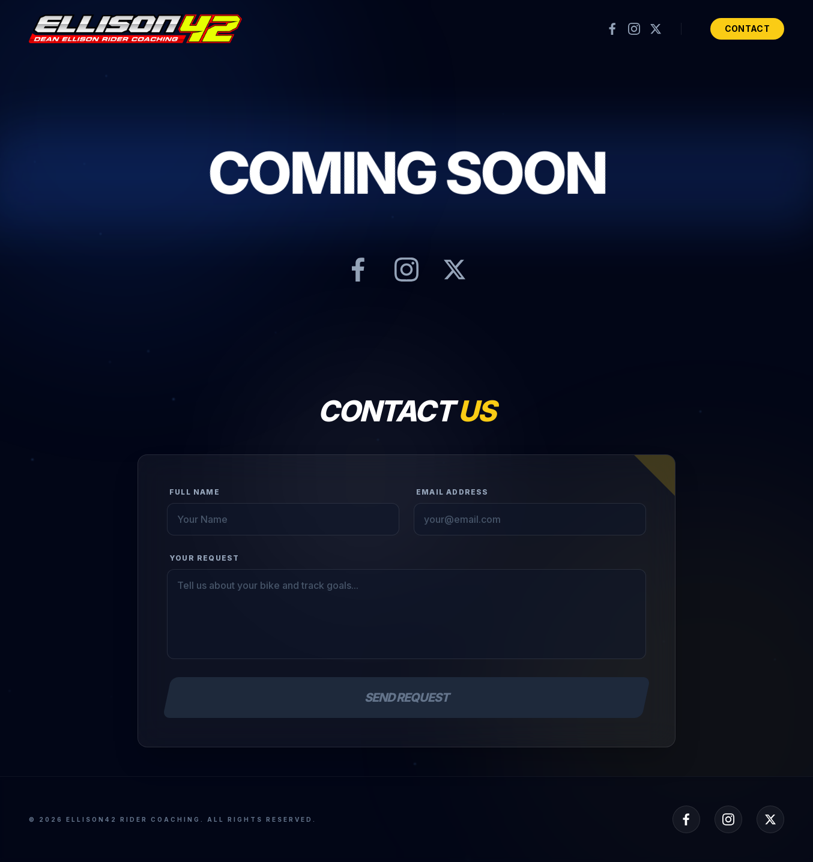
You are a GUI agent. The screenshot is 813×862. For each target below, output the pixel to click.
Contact (747, 28)
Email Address (452, 491)
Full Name (194, 491)
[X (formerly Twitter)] (656, 29)
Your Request (204, 557)
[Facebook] (612, 29)
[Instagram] (634, 29)
